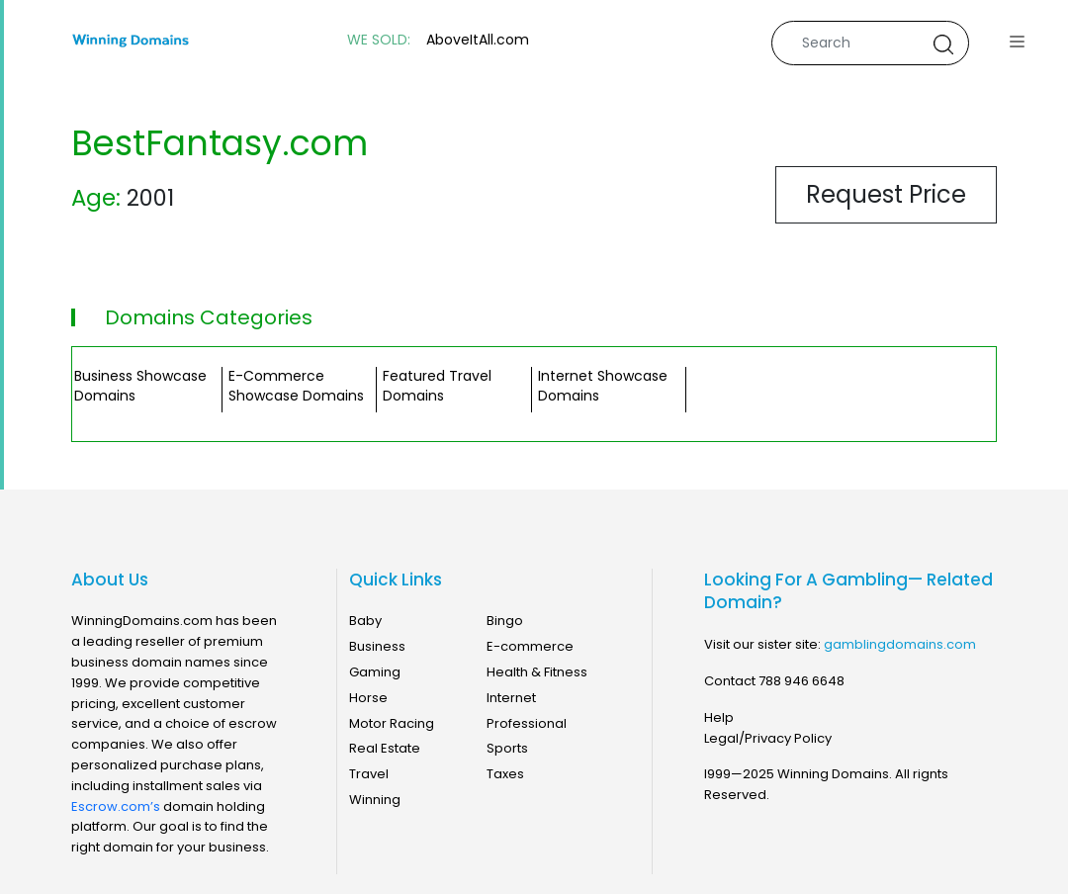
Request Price (886, 194)
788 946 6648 (801, 680)
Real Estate (384, 748)
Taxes (505, 773)
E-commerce (530, 646)
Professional (527, 723)
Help (719, 717)
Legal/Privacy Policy (768, 738)
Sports (507, 748)
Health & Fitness (537, 672)
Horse (368, 697)
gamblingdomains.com (900, 644)
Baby (365, 620)
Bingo (505, 620)
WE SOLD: (378, 40)
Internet (511, 697)
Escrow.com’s (115, 806)
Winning (374, 799)
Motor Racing (391, 723)
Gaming (374, 672)
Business (377, 646)
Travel (369, 773)
